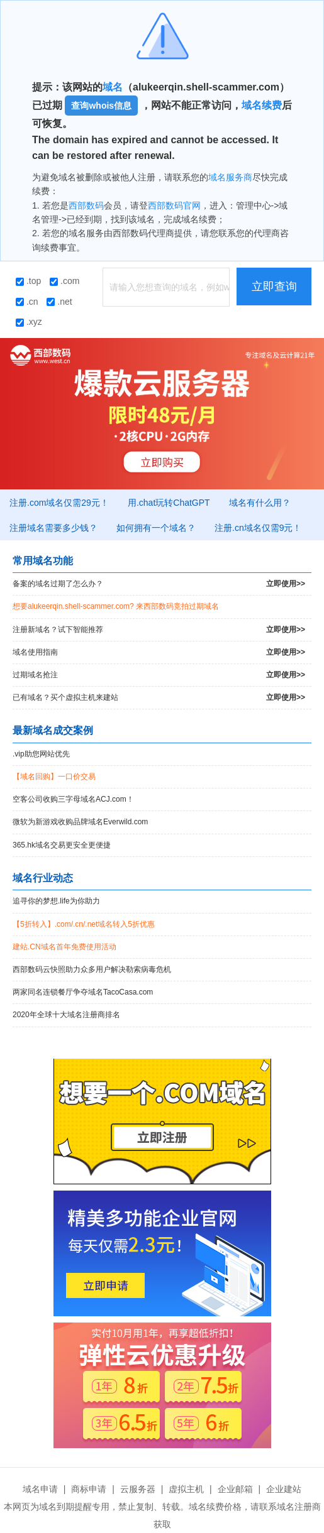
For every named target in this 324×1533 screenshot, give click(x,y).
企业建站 (283, 1489)
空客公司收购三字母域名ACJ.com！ (73, 799)
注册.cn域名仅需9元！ (258, 528)
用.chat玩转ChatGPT (169, 503)
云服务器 (137, 1489)
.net (59, 302)
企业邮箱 (235, 1489)
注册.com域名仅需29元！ (59, 503)
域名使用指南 (159, 652)
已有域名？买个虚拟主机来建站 (159, 698)
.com (64, 281)
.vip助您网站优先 (41, 754)
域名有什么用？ (260, 503)
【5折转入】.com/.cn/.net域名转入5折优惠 (84, 924)
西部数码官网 (174, 205)
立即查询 (274, 286)
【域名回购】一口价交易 (54, 776)
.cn (27, 302)
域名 (113, 87)
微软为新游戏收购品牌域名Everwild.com (80, 821)
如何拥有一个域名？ (156, 528)
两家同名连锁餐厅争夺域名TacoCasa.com (83, 992)
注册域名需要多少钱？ (53, 528)
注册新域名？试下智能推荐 (159, 630)
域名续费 (262, 105)
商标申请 (88, 1489)
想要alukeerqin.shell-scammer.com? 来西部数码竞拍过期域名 (116, 606)
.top (28, 281)
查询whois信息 (101, 106)
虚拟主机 (186, 1489)
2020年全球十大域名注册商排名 (66, 1014)
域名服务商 (230, 177)
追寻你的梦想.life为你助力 (56, 901)
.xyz (29, 322)
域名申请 (40, 1489)
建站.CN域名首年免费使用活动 (64, 946)
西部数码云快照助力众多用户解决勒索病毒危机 (92, 969)
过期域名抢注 (159, 675)
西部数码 (86, 205)
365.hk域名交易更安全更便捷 (62, 845)
